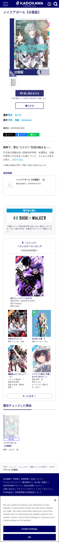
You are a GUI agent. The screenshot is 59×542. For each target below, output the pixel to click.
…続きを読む (17, 159)
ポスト (10, 135)
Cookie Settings (29, 530)
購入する (29, 105)
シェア (22, 135)
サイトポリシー (44, 466)
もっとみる (28, 396)
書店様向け (27, 459)
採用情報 (24, 456)
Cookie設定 (8, 469)
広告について (36, 456)
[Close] (55, 501)
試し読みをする (29, 93)
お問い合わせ (8, 466)
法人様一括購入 (40, 459)
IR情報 (16, 456)
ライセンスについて (11, 459)
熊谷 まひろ (14, 115)
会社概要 (7, 456)
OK (29, 538)
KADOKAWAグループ (12, 463)
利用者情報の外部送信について (28, 469)
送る (35, 135)
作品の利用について (32, 463)
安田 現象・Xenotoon (20, 120)
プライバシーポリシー (26, 466)
